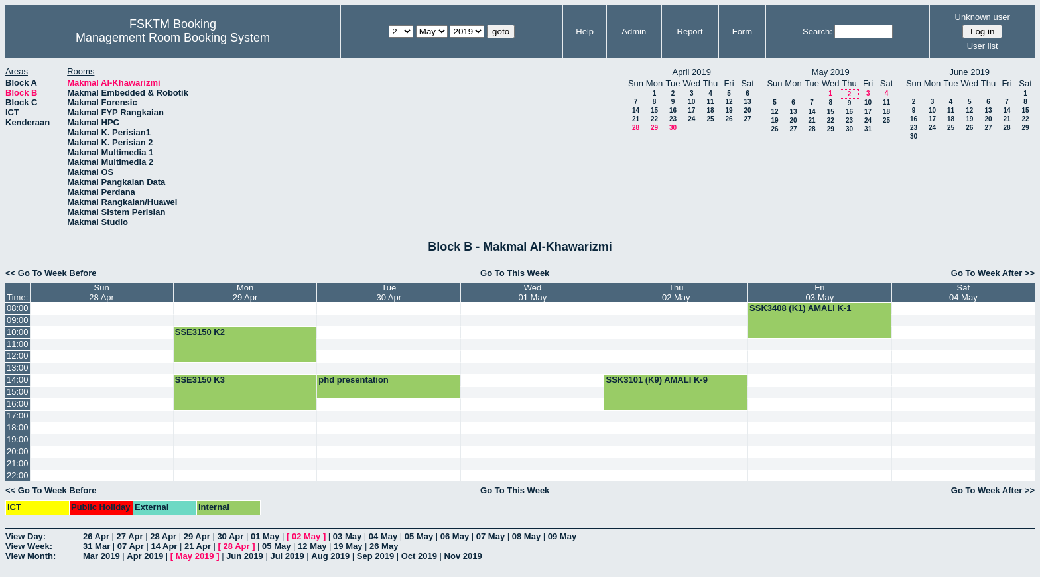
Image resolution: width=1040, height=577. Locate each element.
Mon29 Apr (245, 292)
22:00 (18, 475)
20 (747, 110)
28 (635, 127)
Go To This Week (514, 273)
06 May (454, 536)
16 (673, 110)
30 (673, 127)
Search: (817, 31)
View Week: (28, 546)
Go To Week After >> (993, 273)
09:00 (18, 320)
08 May (526, 536)
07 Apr (130, 546)
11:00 (18, 344)
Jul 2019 (287, 556)
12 (728, 101)
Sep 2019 (375, 556)
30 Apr (230, 536)
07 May (490, 536)
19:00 (18, 439)
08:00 (18, 308)
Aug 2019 (330, 556)
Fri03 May (820, 292)
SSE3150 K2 (200, 332)
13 (747, 101)
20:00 (18, 451)
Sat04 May (963, 292)
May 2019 (195, 556)
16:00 (18, 404)
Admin (633, 31)
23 (673, 119)
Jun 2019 (244, 556)
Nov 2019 (463, 556)
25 (710, 119)
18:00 (18, 427)
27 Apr (130, 536)
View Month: (30, 556)
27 (747, 119)
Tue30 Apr (389, 292)
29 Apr (197, 536)
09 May (562, 536)
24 (691, 119)
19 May (348, 546)
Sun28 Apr (101, 292)
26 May (383, 546)
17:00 (18, 415)
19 (728, 110)
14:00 (18, 380)
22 (654, 119)
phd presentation (353, 380)
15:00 (18, 392)
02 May (306, 536)
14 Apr (164, 546)
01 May (265, 536)
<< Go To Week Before (51, 273)
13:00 (18, 368)
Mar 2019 (101, 556)
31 (868, 129)
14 (635, 110)
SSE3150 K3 (200, 380)
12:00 (18, 356)
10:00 (18, 332)
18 (710, 110)
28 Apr (163, 536)
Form (742, 31)
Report (690, 31)
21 (635, 119)
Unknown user (982, 17)
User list (982, 46)
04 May (383, 536)
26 (728, 119)
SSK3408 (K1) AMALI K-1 (800, 308)
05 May (419, 536)
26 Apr (96, 536)
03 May (347, 536)
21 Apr (197, 546)
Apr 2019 (145, 556)
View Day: (25, 536)
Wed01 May (533, 292)
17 (691, 110)
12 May (312, 546)
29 (654, 127)
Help (585, 31)
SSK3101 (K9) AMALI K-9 (656, 380)
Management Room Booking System (173, 37)
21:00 (18, 463)
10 (691, 101)
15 (654, 110)
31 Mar (96, 546)
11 (710, 101)
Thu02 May (676, 292)
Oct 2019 (419, 556)
